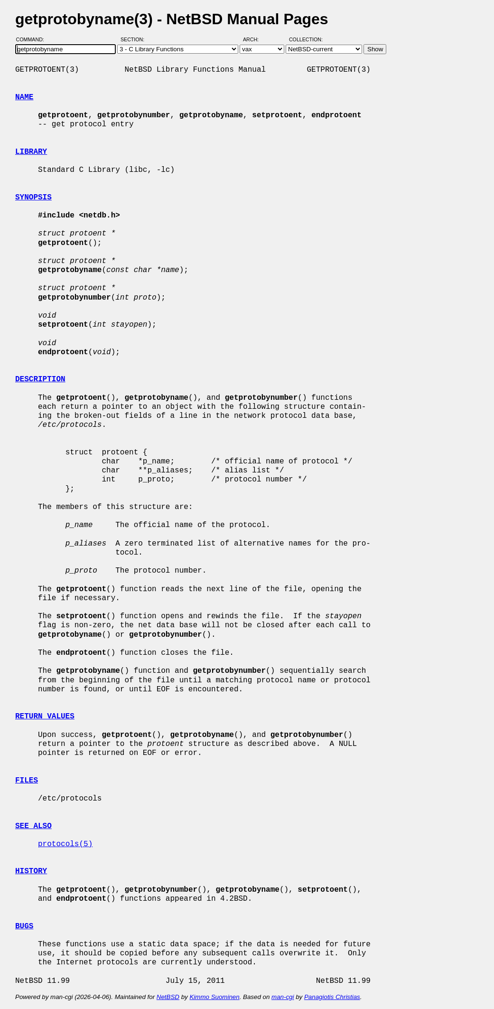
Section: (135, 39)
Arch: (255, 39)
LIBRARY (31, 152)
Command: (33, 39)
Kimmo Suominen (214, 996)
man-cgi (282, 996)
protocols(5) (65, 844)
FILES (26, 780)
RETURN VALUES (45, 716)
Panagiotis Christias (332, 996)
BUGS (24, 926)
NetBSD (168, 996)
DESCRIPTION (40, 379)
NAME (24, 97)
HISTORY (31, 871)
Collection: (306, 39)
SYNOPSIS (33, 197)
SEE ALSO (33, 826)
